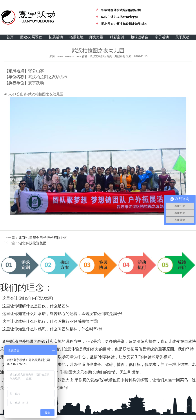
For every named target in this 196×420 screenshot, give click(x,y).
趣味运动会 (139, 37)
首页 (10, 37)
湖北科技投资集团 (32, 243)
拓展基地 (76, 37)
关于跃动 (182, 37)
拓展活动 (56, 37)
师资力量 (96, 37)
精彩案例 (117, 37)
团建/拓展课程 (31, 37)
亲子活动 (162, 37)
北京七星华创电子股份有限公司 (43, 237)
